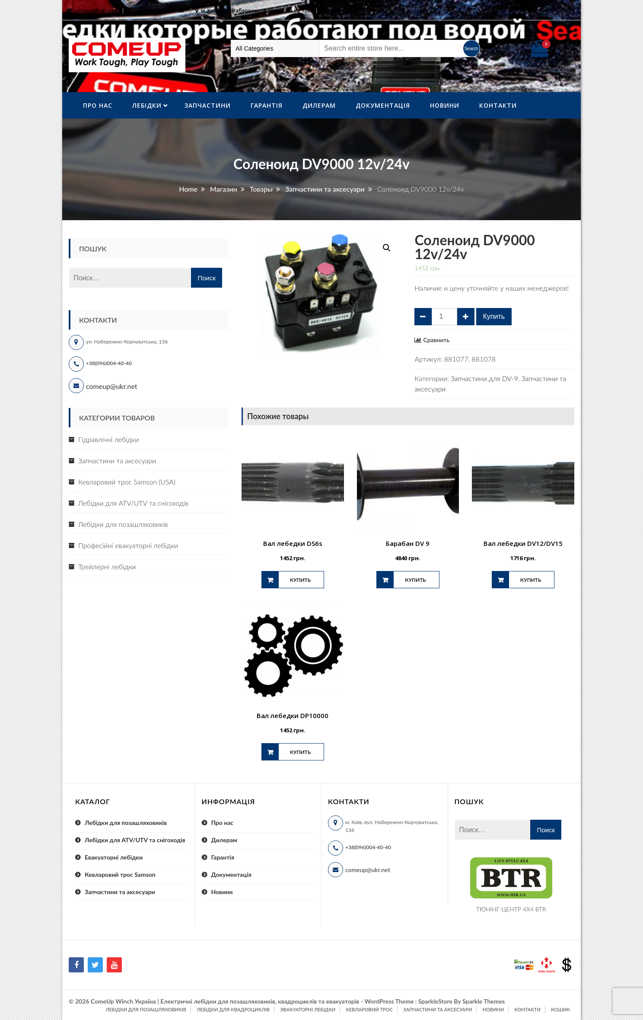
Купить (494, 316)
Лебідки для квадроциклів (233, 1009)
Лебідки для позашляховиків (123, 524)
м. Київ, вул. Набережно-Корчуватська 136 (255, 10)
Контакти (498, 105)
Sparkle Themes (483, 1001)
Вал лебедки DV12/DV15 (523, 543)
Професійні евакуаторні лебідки (128, 545)
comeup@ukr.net (95, 10)
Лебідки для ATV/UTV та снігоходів (133, 503)
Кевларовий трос (369, 1009)
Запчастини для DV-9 (484, 378)
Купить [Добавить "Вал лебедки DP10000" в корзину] (300, 752)
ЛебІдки (147, 105)
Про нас (97, 105)
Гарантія (267, 105)
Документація (383, 105)
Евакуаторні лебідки (114, 857)
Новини (444, 105)
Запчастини (208, 105)
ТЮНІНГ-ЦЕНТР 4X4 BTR (511, 909)
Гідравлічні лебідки (108, 439)
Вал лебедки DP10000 (292, 715)
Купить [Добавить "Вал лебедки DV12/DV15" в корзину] (530, 580)
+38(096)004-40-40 (109, 363)
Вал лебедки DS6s (292, 543)
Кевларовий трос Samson (120, 874)
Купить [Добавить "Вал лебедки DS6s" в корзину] (300, 580)
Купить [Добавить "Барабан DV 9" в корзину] (415, 580)
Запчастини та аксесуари (117, 460)
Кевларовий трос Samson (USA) (126, 482)
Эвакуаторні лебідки (307, 1009)
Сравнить (436, 340)
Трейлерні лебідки (107, 566)
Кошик (560, 1009)
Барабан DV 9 (408, 543)
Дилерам (319, 105)
